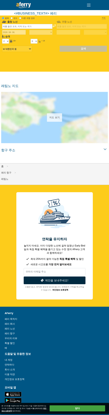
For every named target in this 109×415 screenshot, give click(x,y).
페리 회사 (10, 324)
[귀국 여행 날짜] (68, 32)
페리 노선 (10, 328)
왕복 (7, 18)
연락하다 (9, 364)
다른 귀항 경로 (28, 18)
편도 (15, 18)
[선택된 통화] (17, 49)
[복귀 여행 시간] (95, 32)
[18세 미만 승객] (34, 41)
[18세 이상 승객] (5, 41)
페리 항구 (10, 333)
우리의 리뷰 (11, 338)
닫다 (77, 408)
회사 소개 (10, 369)
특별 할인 (10, 343)
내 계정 (8, 360)
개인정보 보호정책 (60, 290)
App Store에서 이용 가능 (13, 394)
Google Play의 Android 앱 (13, 400)
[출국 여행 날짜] (14, 32)
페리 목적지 (11, 319)
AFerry (9, 313)
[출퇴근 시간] (40, 32)
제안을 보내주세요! (54, 280)
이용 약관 (10, 374)
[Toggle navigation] (89, 5)
